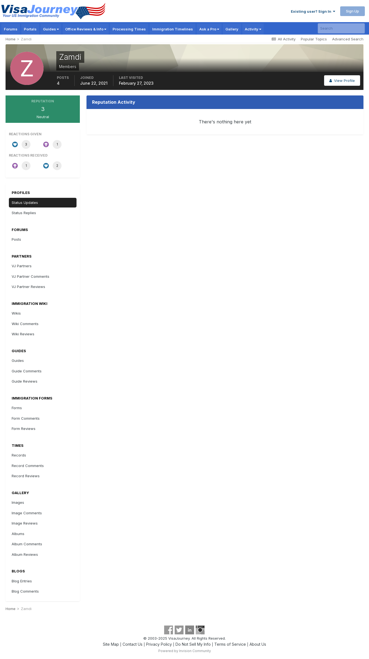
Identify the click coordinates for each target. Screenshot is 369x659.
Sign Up (352, 11)
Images (18, 502)
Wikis (16, 313)
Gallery (231, 29)
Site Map (111, 644)
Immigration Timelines (172, 29)
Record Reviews (26, 476)
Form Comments (26, 418)
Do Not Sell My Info (193, 644)
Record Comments (28, 465)
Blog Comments (25, 591)
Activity (253, 29)
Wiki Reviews (23, 334)
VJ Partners (22, 266)
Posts (16, 239)
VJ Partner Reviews (28, 286)
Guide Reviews (24, 381)
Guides (51, 29)
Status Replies (24, 213)
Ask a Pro (209, 29)
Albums (18, 533)
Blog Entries (22, 581)
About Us (258, 644)
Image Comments (27, 513)
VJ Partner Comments (30, 276)
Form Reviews (23, 428)
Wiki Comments (25, 323)
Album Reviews (25, 554)
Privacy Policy (159, 644)
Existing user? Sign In (313, 11)
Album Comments (27, 544)
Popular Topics (314, 39)
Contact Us (132, 644)
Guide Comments (27, 371)
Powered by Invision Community (184, 651)
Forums (10, 29)
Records (19, 455)
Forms (17, 408)
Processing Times (129, 29)
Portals (30, 29)
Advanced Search (347, 39)
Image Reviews (25, 523)
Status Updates (25, 202)
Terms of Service (230, 644)
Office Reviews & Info (85, 29)
